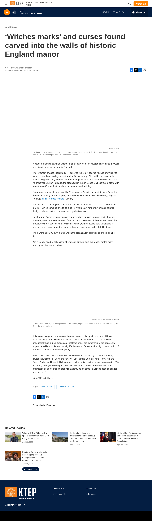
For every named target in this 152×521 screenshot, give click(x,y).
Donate (142, 3)
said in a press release (53, 199)
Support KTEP (58, 489)
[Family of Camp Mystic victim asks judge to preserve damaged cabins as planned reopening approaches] (13, 456)
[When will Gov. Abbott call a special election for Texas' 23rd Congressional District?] (13, 437)
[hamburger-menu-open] (6, 3)
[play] (7, 12)
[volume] (14, 12)
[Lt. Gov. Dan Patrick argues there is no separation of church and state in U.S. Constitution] (108, 437)
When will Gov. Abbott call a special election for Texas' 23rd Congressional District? (35, 436)
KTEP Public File (59, 494)
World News (11, 27)
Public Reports (90, 494)
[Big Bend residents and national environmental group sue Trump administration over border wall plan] (60, 437)
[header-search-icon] (129, 4)
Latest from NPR (66, 387)
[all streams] (139, 12)
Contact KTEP (90, 489)
